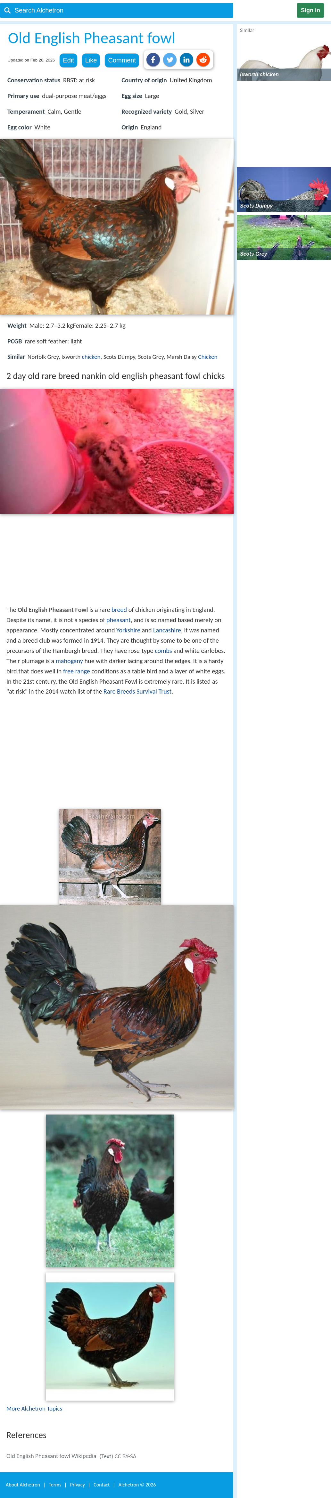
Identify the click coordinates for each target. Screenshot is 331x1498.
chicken (91, 356)
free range (76, 671)
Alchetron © (137, 1485)
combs (163, 650)
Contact (102, 1485)
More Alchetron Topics (34, 1408)
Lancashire (167, 630)
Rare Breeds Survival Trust (137, 691)
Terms (55, 1485)
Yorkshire (128, 630)
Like (91, 60)
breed (119, 609)
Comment (122, 60)
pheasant (118, 620)
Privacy (77, 1485)
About (23, 1485)
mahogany (69, 661)
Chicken (207, 356)
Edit (68, 60)
